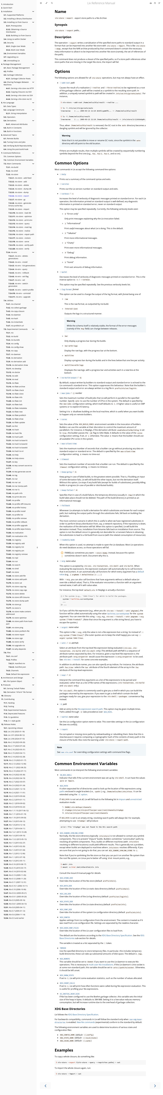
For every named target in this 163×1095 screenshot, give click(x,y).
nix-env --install (18, 262)
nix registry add (15, 543)
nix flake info (14, 397)
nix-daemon (13, 315)
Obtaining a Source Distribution (16, 30)
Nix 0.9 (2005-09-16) (14, 900)
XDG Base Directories (70, 1009)
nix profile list (14, 515)
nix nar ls (12, 489)
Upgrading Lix (11, 57)
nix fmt (12, 426)
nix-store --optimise (20, 216)
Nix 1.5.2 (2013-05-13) (15, 839)
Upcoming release (13, 728)
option (82, 794)
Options (62, 71)
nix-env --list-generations (22, 265)
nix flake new (14, 412)
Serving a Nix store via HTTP (20, 88)
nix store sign (14, 638)
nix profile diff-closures (18, 504)
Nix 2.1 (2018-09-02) (14, 803)
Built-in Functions (12, 131)
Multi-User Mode (15, 50)
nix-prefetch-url (15, 325)
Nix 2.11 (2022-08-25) (15, 767)
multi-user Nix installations (101, 964)
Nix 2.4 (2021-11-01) (14, 792)
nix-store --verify (19, 249)
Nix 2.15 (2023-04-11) (14, 753)
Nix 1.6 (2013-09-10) (14, 835)
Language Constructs (14, 110)
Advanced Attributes (17, 124)
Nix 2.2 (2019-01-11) (14, 799)
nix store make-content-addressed (18, 612)
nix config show (14, 347)
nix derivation (14, 358)
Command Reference (10, 153)
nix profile (13, 500)
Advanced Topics (9, 135)
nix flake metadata (16, 408)
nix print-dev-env (16, 497)
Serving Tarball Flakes (14, 688)
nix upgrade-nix (15, 645)
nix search (13, 565)
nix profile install (16, 511)
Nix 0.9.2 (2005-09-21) (15, 893)
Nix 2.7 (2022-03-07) (14, 782)
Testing (9, 706)
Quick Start (6, 8)
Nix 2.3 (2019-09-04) (14, 796)
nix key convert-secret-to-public (19, 466)
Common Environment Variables (18, 160)
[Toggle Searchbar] (52, 3)
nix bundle (13, 340)
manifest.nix (17, 663)
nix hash (12, 429)
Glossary (6, 695)
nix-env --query (18, 269)
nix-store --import (19, 209)
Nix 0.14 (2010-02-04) (15, 871)
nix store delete (15, 594)
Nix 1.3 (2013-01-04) (14, 850)
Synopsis (61, 25)
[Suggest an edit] (159, 3)
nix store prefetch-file (17, 631)
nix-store (12, 174)
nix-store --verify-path (21, 245)
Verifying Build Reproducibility (18, 146)
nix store (12, 572)
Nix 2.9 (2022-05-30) (14, 774)
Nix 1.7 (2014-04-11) (14, 828)
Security (9, 43)
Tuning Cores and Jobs (14, 142)
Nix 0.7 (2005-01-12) (14, 911)
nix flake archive (15, 386)
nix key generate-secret (18, 471)
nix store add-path (16, 579)
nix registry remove (17, 554)
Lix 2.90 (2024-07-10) (14, 739)
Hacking (9, 703)
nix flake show (14, 419)
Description (63, 37)
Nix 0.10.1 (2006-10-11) (16, 886)
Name (60, 11)
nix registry (13, 540)
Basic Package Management (17, 68)
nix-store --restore (20, 238)
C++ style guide (12, 721)
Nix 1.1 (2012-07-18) (14, 857)
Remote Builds (11, 138)
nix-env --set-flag (18, 276)
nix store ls (13, 608)
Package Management (11, 64)
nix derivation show (17, 365)
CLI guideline (11, 717)
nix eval (12, 379)
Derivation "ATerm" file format (18, 692)
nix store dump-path (17, 601)
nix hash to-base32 (16, 444)
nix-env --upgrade (19, 297)
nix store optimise (16, 618)
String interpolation (16, 113)
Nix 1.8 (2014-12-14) (14, 825)
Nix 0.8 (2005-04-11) (14, 907)
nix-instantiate (14, 322)
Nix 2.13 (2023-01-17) (15, 760)
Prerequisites (14, 26)
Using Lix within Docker (15, 39)
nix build (12, 336)
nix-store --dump (19, 192)
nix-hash (12, 318)
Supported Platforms (14, 15)
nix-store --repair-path (21, 234)
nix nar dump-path (16, 486)
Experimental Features (15, 710)
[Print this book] (151, 3)
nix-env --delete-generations (18, 257)
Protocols (6, 685)
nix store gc (13, 604)
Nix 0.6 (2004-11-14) (14, 914)
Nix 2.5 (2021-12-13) (14, 789)
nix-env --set (17, 280)
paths (62, 791)
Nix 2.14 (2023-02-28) (14, 757)
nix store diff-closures (18, 597)
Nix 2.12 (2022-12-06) (15, 764)
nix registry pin (15, 550)
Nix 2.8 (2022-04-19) (14, 778)
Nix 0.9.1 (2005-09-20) (15, 896)
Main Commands (12, 163)
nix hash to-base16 (16, 440)
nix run (12, 561)
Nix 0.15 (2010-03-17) (15, 868)
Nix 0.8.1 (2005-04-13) (15, 904)
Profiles (8, 71)
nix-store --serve (19, 241)
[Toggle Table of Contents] (41, 3)
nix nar (12, 479)
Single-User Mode (15, 46)
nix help (12, 455)
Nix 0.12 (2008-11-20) (15, 878)
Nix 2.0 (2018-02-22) (14, 807)
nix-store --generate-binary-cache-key (20, 204)
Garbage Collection (13, 75)
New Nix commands (86, 1022)
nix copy (12, 350)
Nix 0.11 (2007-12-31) (15, 882)
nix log (11, 475)
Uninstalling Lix (12, 60)
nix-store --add (18, 181)
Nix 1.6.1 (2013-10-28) (15, 832)
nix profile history (16, 507)
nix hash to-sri (15, 451)
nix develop (13, 368)
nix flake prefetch (16, 415)
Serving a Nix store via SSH (19, 95)
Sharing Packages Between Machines (16, 83)
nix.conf (11, 656)
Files (7, 652)
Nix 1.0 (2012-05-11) (14, 861)
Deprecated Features (14, 713)
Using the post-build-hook (16, 149)
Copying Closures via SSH (19, 92)
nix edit (12, 376)
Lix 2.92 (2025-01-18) (14, 731)
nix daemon (13, 354)
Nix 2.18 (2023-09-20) (14, 742)
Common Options (12, 156)
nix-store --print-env (20, 220)
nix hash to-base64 (16, 447)
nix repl (12, 558)
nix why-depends (16, 649)
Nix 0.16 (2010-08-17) (15, 864)
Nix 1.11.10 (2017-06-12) (16, 810)
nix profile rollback (16, 522)
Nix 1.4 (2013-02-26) (14, 846)
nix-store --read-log (20, 227)
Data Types (10, 106)
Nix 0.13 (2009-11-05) (15, 875)
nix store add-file (16, 576)
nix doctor (13, 372)
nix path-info (14, 493)
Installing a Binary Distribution (18, 18)
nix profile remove (16, 518)
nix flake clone (14, 394)
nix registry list (15, 547)
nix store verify (15, 642)
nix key (12, 462)
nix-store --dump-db (20, 189)
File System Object (13, 681)
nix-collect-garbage (16, 308)
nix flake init (14, 401)
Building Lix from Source (18, 35)
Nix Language (7, 102)
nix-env (11, 252)
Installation (6, 11)
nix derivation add (16, 361)
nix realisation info (16, 536)
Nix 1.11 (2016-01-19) (15, 814)
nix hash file (14, 433)
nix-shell (12, 171)
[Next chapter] (155, 1085)
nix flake (12, 383)
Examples (64, 1050)
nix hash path (14, 437)
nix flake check (15, 390)
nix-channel (13, 304)
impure (122, 799)
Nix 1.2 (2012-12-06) (14, 853)
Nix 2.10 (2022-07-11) (15, 771)
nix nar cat (13, 482)
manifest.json (17, 667)
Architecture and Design (12, 678)
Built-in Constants (13, 128)
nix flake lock (14, 404)
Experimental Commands (16, 329)
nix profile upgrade (17, 525)
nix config (12, 343)
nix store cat (14, 583)
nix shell (12, 568)
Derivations (10, 120)
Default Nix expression (17, 674)
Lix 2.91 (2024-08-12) (14, 735)
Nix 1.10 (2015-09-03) (15, 817)
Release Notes (8, 724)
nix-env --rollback (19, 273)
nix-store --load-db (20, 213)
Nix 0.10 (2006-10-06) (15, 889)
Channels (12, 670)
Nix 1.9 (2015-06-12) (14, 821)
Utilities (8, 300)
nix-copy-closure (15, 311)
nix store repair (15, 634)
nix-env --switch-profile (21, 290)
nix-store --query (19, 223)
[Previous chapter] (45, 1085)
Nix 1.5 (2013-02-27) (14, 843)
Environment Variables (15, 53)
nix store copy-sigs (16, 590)
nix (9, 333)
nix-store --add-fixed (20, 178)
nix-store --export (19, 196)
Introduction (7, 4)
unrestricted (136, 799)
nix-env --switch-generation (18, 284)
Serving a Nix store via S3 (19, 99)
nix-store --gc (17, 199)
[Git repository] (155, 3)
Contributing (7, 699)
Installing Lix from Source (16, 22)
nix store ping (14, 627)
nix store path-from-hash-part (19, 622)
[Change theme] (46, 3)
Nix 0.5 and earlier (14, 918)
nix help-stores (15, 458)
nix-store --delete (19, 185)
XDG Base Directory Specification (117, 935)
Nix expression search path (90, 709)
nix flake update (15, 422)
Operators (9, 117)
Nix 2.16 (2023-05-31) (14, 749)
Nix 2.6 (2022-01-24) (14, 785)
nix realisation (14, 533)
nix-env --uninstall (20, 293)
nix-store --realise (19, 231)
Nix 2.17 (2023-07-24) (14, 746)
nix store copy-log (16, 586)
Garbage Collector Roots (18, 78)
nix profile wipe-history (18, 529)
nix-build (12, 167)
